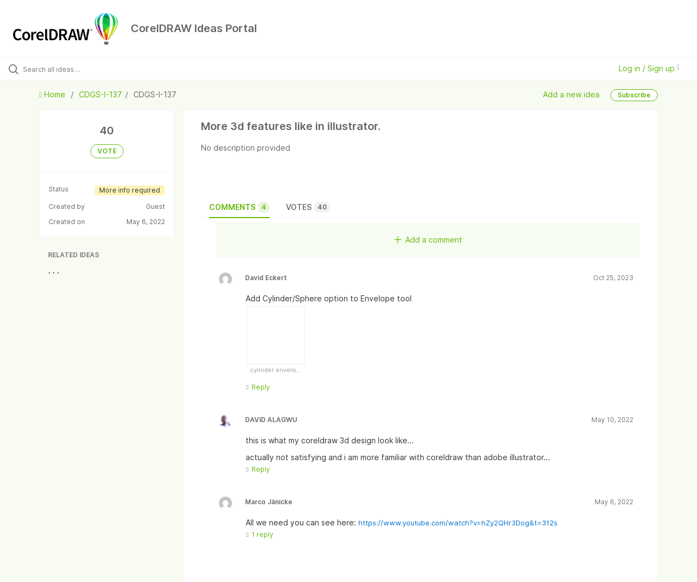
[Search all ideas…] (83, 69)
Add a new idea (571, 93)
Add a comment (428, 239)
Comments (239, 207)
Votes (308, 207)
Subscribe (634, 95)
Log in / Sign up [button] (649, 68)
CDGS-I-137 (100, 94)
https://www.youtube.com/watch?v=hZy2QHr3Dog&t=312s (458, 522)
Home (53, 94)
